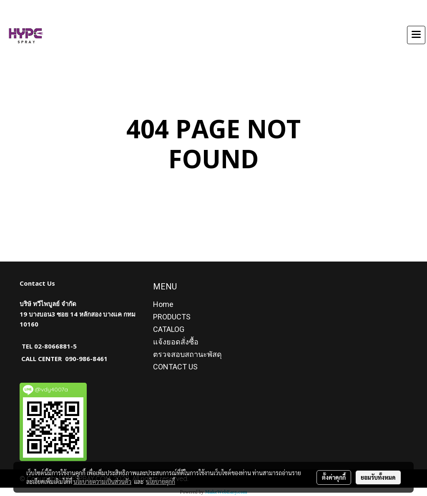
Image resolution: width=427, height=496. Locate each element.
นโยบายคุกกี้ (160, 481)
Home (163, 304)
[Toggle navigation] (416, 35)
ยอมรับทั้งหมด (378, 477)
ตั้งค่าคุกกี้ (334, 477)
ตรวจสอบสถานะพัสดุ (187, 354)
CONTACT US (175, 366)
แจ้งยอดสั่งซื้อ (175, 341)
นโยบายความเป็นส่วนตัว (102, 481)
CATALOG (168, 329)
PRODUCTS (172, 316)
